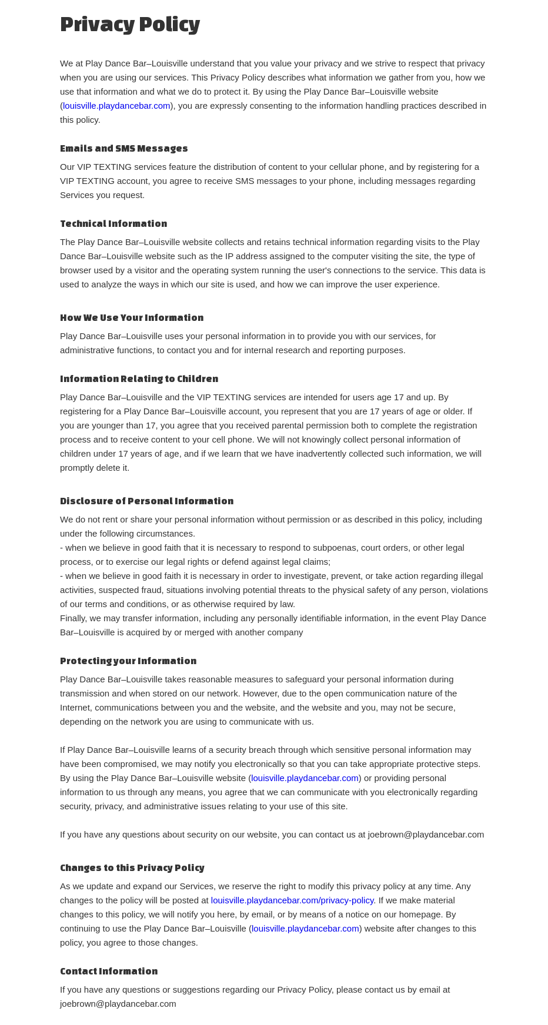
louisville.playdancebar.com (117, 105)
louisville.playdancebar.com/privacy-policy (292, 900)
